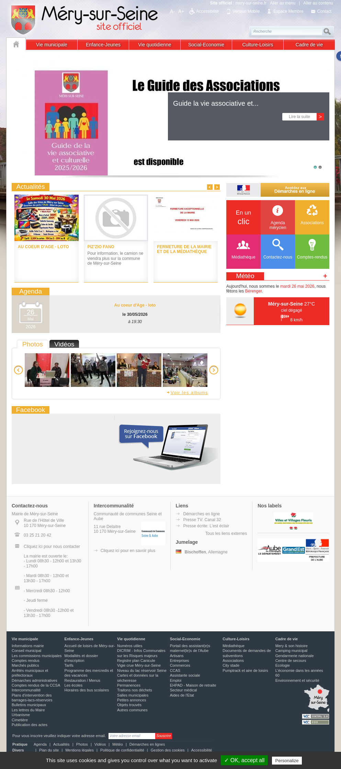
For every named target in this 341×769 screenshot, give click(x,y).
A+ (181, 11)
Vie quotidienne (154, 44)
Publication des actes (29, 725)
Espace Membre (288, 11)
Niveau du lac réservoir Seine (142, 670)
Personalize (287, 760)
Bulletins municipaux (29, 705)
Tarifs (69, 665)
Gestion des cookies (168, 750)
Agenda (40, 744)
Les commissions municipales (37, 656)
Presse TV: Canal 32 (202, 519)
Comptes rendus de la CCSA (36, 685)
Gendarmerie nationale (294, 656)
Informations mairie (28, 646)
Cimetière (20, 720)
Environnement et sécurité (297, 680)
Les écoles (74, 685)
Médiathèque (234, 646)
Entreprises (179, 660)
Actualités (61, 744)
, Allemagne (202, 552)
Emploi (176, 680)
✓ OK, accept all (244, 760)
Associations (233, 660)
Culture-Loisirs (257, 44)
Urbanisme (21, 715)
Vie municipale (51, 44)
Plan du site (49, 750)
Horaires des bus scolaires (87, 690)
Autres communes (132, 710)
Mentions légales (79, 750)
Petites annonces (131, 700)
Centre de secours (290, 660)
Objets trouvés (129, 705)
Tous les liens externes (226, 533)
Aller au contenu (318, 3)
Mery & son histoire (291, 646)
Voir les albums (187, 392)
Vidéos (100, 744)
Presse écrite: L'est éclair (206, 526)
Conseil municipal (26, 651)
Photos (82, 744)
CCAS (175, 670)
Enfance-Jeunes (103, 44)
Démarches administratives (34, 680)
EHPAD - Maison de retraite (193, 685)
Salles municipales (132, 695)
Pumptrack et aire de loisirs (245, 670)
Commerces (180, 665)
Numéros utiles (129, 646)
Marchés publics (25, 665)
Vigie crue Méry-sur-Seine (139, 665)
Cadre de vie (309, 44)
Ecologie (282, 665)
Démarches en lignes (147, 744)
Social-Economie (206, 44)
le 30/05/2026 (134, 314)
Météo (117, 744)
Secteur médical (183, 690)
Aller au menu (282, 3)
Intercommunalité (26, 690)
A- (172, 11)
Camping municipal (291, 651)
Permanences (128, 685)
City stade (231, 665)
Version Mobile (246, 11)
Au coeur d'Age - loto (135, 305)
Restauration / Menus (83, 680)
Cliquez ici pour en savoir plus (128, 550)
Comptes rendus (25, 660)
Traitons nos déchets (134, 690)
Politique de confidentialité (122, 750)
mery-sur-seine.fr (250, 3)
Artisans (177, 656)
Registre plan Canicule (136, 660)
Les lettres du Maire (28, 710)
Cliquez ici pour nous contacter (52, 546)
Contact (324, 11)
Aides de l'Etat (182, 695)
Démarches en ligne (201, 514)
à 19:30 (135, 321)
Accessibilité (207, 11)
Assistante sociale (185, 675)
